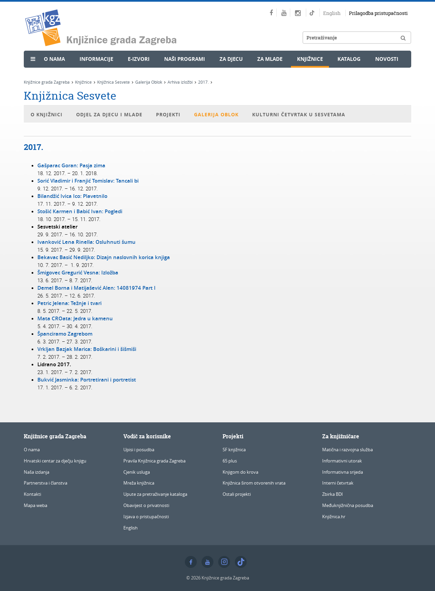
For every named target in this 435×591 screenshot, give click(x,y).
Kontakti (32, 494)
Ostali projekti (237, 494)
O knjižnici (47, 114)
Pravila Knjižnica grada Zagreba (154, 461)
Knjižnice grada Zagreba (47, 82)
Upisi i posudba (138, 449)
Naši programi (184, 59)
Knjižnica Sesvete (113, 82)
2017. (203, 82)
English (332, 13)
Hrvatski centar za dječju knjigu (55, 461)
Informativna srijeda (342, 472)
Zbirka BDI (332, 494)
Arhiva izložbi (180, 82)
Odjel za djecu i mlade (109, 114)
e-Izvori (139, 59)
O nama (54, 59)
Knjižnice (310, 59)
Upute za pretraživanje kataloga (155, 494)
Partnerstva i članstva (45, 483)
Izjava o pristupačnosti (146, 516)
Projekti (168, 114)
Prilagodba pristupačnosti (378, 13)
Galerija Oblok (148, 82)
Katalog (349, 59)
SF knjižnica (234, 449)
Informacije (96, 59)
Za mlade (269, 59)
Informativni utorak (342, 461)
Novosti (386, 59)
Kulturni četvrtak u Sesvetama (298, 114)
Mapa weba (35, 505)
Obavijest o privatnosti (146, 505)
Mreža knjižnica (138, 483)
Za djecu (231, 59)
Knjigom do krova (240, 472)
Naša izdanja (36, 472)
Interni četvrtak (337, 483)
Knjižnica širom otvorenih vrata (254, 483)
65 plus (230, 461)
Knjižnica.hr (333, 516)
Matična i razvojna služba (347, 449)
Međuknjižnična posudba (347, 505)
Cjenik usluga (136, 472)
